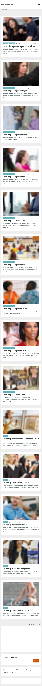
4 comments (34, 43)
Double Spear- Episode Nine (19, 46)
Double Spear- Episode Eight (15, 91)
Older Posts (34, 624)
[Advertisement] (21, 639)
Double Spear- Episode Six (14, 177)
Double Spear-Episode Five (14, 221)
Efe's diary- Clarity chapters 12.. (15, 525)
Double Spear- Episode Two (14, 351)
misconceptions (8, 43)
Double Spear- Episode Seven (15, 135)
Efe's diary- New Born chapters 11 (16, 569)
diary (5, 436)
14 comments (24, 522)
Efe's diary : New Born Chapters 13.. (17, 483)
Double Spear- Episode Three (15, 309)
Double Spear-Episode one (14, 395)
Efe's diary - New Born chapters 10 (17, 611)
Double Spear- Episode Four (14, 265)
